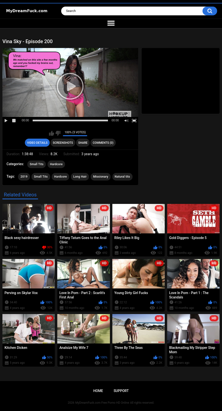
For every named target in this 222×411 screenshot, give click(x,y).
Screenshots (63, 142)
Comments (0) (103, 142)
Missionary (100, 176)
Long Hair (80, 176)
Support (121, 391)
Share (82, 142)
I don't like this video (57, 133)
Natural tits (122, 176)
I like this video (51, 133)
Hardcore (56, 164)
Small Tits (37, 164)
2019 (23, 176)
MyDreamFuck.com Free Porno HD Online (102, 402)
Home (98, 391)
